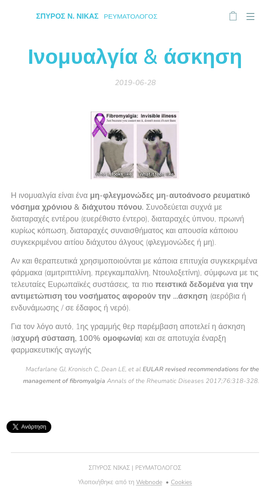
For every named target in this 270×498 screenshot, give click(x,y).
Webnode (149, 482)
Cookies (181, 482)
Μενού (250, 16)
